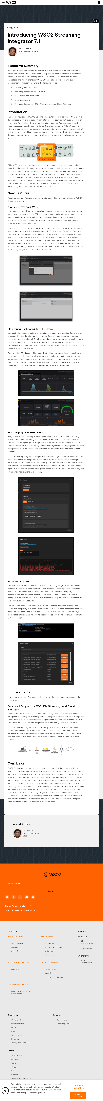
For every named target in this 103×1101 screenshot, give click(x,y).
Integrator (15, 969)
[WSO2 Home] (9, 2)
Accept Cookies (78, 1096)
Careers (14, 1067)
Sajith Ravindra (26, 48)
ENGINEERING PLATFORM (18, 985)
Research (15, 1039)
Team (13, 1063)
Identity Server (50, 969)
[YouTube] (26, 897)
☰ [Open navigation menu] (99, 2)
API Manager (49, 943)
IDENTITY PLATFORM (49, 963)
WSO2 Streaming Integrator (48, 80)
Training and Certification (21, 1043)
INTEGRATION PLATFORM (18, 963)
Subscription (62, 1020)
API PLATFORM (47, 937)
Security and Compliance (21, 1078)
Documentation (17, 1024)
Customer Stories (18, 1020)
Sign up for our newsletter (18, 906)
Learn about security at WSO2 (20, 910)
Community (15, 1075)
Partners (14, 1059)
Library (14, 1031)
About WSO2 (16, 1055)
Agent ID (14, 951)
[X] (14, 897)
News (13, 1071)
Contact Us (13, 883)
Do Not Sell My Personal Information (78, 1088)
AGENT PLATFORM (15, 937)
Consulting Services (64, 1024)
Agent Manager (17, 943)
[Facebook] (7, 897)
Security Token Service (54, 977)
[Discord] (33, 897)
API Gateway (50, 955)
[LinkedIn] (20, 897)
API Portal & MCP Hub (53, 947)
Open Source (16, 1035)
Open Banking (86, 948)
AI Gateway (15, 947)
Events (14, 1027)
